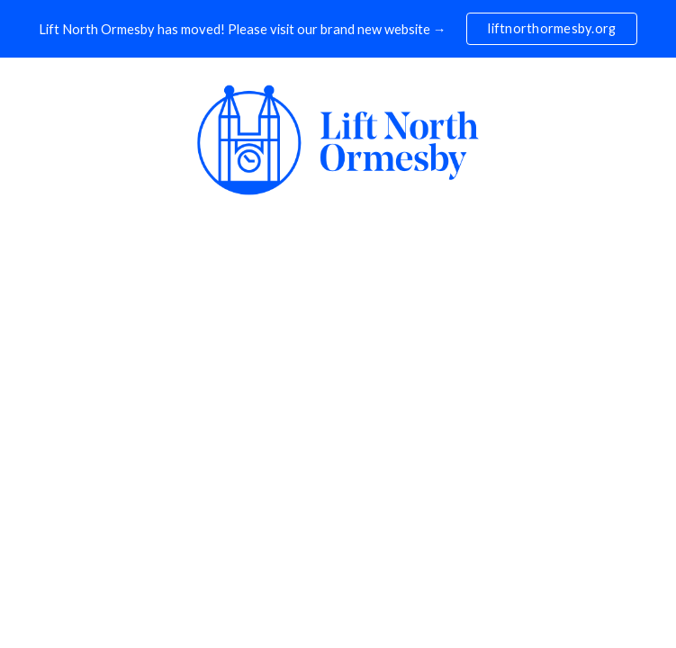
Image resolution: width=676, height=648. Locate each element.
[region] (338, 29)
